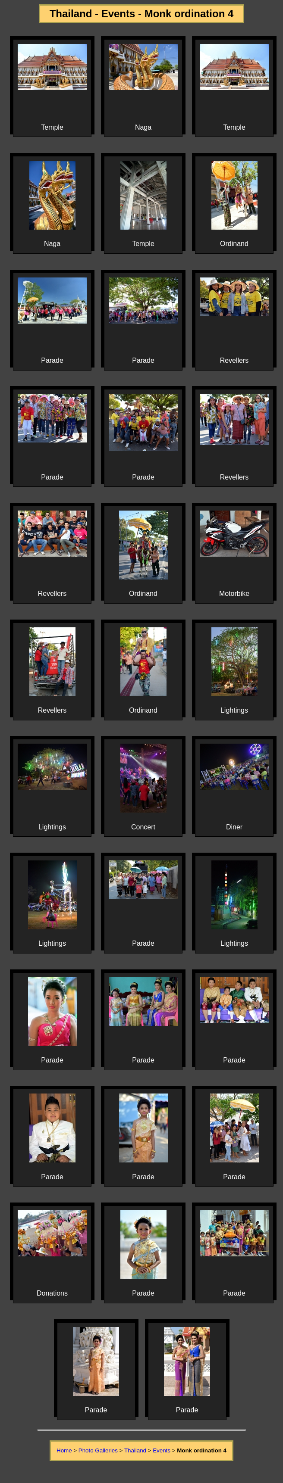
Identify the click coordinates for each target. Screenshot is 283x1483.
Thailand (135, 1450)
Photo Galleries (98, 1450)
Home (64, 1450)
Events (161, 1450)
